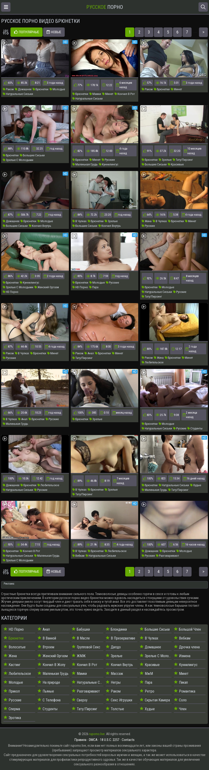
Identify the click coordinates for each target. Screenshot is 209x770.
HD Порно (10, 291)
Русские (108, 159)
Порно (104, 7)
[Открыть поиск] (203, 7)
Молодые (57, 89)
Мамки (95, 93)
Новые (54, 32)
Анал (89, 353)
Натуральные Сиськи (18, 93)
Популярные (26, 32)
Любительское (152, 362)
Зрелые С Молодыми (18, 159)
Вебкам (78, 555)
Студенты (194, 428)
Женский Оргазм (46, 287)
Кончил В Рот (125, 93)
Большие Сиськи (32, 155)
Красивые (176, 164)
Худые (195, 485)
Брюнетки (40, 89)
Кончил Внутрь (40, 225)
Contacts (128, 740)
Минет (107, 93)
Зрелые (165, 159)
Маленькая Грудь (85, 164)
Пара (93, 287)
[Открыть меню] (5, 7)
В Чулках (79, 221)
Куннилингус (108, 164)
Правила (80, 740)
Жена (147, 221)
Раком (8, 89)
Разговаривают (167, 555)
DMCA (93, 740)
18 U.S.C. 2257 (109, 740)
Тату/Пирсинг (183, 159)
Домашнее (23, 89)
